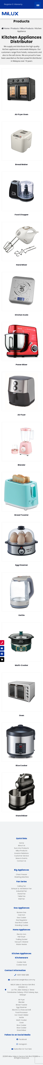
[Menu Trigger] (38, 5)
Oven (21, 1022)
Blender (22, 1002)
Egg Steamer (21, 1007)
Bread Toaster (21, 1005)
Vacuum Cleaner (21, 942)
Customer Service (21, 856)
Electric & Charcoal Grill (21, 1010)
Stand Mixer (21, 1030)
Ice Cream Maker (21, 1015)
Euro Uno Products (21, 848)
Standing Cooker (21, 925)
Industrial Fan (21, 891)
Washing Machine (21, 877)
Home (21, 843)
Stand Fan (22, 894)
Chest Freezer (21, 874)
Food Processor (21, 1012)
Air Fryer (21, 1000)
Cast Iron (21, 915)
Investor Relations (21, 853)
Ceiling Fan (21, 886)
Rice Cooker (21, 1025)
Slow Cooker (21, 1028)
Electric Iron (21, 934)
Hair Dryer (21, 937)
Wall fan (21, 899)
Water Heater (21, 944)
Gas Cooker (21, 917)
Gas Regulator (21, 920)
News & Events (21, 858)
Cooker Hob (21, 962)
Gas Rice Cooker (21, 922)
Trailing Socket (21, 939)
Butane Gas (21, 912)
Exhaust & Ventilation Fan (21, 888)
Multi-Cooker (21, 1020)
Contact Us (21, 861)
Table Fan (21, 896)
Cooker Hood (21, 965)
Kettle (21, 1017)
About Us (21, 845)
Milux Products (21, 850)
